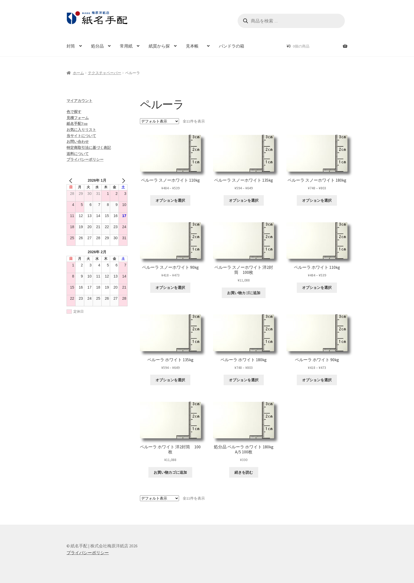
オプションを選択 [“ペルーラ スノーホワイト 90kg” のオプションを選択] (170, 287)
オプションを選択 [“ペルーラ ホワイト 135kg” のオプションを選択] (170, 380)
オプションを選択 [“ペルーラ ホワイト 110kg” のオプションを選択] (317, 287)
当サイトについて (81, 135)
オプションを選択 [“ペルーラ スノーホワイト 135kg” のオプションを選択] (243, 200)
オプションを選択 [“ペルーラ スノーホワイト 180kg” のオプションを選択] (317, 200)
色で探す (74, 111)
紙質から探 (159, 46)
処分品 (97, 46)
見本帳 (194, 46)
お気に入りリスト (81, 129)
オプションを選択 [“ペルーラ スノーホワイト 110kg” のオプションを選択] (170, 200)
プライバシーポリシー (85, 159)
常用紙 (126, 46)
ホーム (78, 72)
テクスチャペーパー (104, 72)
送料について (78, 153)
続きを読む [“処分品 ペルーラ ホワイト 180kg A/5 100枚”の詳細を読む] (243, 472)
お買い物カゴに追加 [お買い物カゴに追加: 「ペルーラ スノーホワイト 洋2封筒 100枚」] (243, 292)
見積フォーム (78, 117)
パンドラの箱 (231, 46)
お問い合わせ (78, 141)
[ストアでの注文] (159, 121)
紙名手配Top (77, 123)
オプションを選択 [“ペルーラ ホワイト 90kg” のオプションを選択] (317, 380)
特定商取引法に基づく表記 (89, 147)
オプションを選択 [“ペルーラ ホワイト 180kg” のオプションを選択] (243, 380)
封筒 (71, 46)
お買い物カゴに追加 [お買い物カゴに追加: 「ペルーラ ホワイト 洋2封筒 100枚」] (170, 472)
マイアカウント (79, 100)
